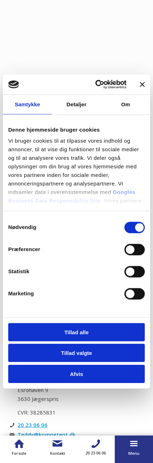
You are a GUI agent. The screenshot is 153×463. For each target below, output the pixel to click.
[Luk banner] (142, 84)
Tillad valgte (76, 353)
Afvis (76, 374)
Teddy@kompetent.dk (46, 434)
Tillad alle (76, 332)
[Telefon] (95, 443)
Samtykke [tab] (27, 104)
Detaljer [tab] (76, 104)
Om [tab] (125, 104)
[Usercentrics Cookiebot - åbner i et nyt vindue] (96, 84)
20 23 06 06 (33, 424)
